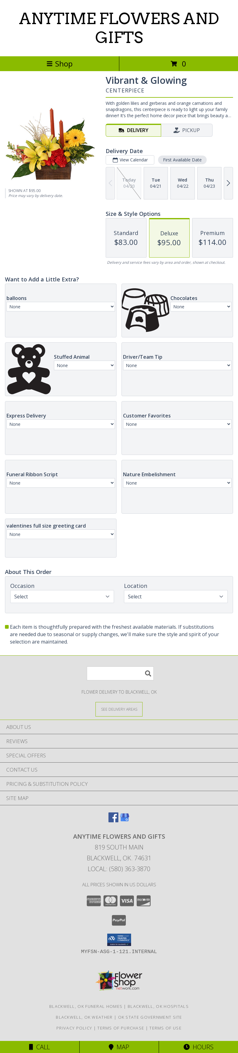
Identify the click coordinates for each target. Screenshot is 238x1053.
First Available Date (182, 160)
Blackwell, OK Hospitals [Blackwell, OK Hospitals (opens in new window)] (158, 1006)
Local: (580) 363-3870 (119, 869)
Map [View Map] (119, 1047)
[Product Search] (120, 673)
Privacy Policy (74, 1028)
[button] (119, 940)
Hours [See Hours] (198, 1047)
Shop (59, 63)
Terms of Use (165, 1028)
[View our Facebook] (113, 820)
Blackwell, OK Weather (84, 1017)
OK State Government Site (150, 1017)
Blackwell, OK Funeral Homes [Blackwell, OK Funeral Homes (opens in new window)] (85, 1006)
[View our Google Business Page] (125, 820)
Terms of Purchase (120, 1028)
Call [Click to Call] (39, 1047)
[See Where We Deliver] (119, 709)
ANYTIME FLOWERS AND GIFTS (119, 28)
